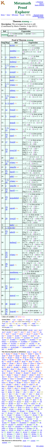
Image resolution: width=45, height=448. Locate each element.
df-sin (19, 407)
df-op (10, 365)
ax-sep (9, 336)
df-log (18, 438)
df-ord (34, 373)
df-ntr (19, 430)
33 (6, 255)
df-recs (11, 382)
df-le (25, 390)
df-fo (16, 376)
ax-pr (32, 336)
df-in (30, 361)
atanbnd (4, 442)
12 (6, 110)
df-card (23, 388)
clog (34, 325)
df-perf (9, 432)
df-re (25, 403)
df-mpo (28, 378)
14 (6, 134)
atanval (12, 279)
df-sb (10, 355)
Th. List (22, 15)
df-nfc (17, 357)
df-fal (30, 354)
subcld (12, 232)
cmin (3, 325)
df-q (25, 396)
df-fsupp (26, 386)
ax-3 (3, 332)
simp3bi (13, 186)
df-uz (18, 396)
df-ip (18, 413)
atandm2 (13, 51)
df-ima (18, 373)
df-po (12, 369)
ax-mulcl (32, 339)
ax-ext (35, 334)
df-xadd (11, 398)
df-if (18, 363)
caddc (25, 323)
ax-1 (35, 330)
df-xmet (29, 424)
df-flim (34, 434)
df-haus (33, 432)
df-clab (32, 355)
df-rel (16, 371)
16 (6, 137)
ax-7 (34, 332)
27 (6, 199)
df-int (25, 365)
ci (16, 323)
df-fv (30, 376)
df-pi (35, 407)
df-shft (11, 403)
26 (6, 191)
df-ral (38, 357)
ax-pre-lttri (32, 345)
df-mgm (35, 420)
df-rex (4, 359)
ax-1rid (31, 343)
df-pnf (31, 388)
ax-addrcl (22, 339)
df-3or (8, 354)
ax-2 (40, 330)
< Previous (39, 2)
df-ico (4, 399)
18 (6, 151)
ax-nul (17, 336)
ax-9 (7, 334)
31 (8, 228)
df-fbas (27, 426)
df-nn (17, 392)
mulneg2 (13, 62)
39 (6, 311)
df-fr (25, 369)
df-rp (32, 396)
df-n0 (37, 394)
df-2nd (16, 380)
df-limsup (19, 405)
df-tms (26, 436)
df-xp (8, 371)
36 (6, 309)
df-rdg (19, 382)
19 (6, 207)
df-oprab (20, 378)
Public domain (27, 446)
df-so (19, 369)
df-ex (37, 354)
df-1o (26, 382)
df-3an (15, 354)
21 (6, 171)
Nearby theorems (39, 5)
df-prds (4, 419)
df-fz (19, 399)
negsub (12, 123)
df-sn (32, 363)
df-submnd (23, 422)
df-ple (34, 413)
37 (6, 286)
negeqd (12, 304)
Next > (41, 4)
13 (6, 149)
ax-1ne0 (22, 343)
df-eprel (4, 369)
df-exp (19, 401)
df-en (31, 384)
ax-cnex (17, 337)
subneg (12, 90)
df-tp (3, 365)
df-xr (9, 390)
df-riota (4, 378)
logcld (12, 172)
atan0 (24, 440)
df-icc (12, 399)
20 (6, 164)
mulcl (12, 80)
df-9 (30, 394)
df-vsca (10, 413)
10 (6, 98)
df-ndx (28, 409)
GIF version (41, 17)
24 (6, 182)
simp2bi (13, 167)
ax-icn (12, 45)
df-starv (31, 411)
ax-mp (12, 228)
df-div (10, 392)
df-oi (16, 388)
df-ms (18, 436)
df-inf (9, 388)
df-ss (37, 361)
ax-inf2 (9, 337)
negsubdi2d (14, 198)
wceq (20, 319)
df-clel (10, 357)
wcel (28, 319)
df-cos (28, 407)
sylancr (12, 66)
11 (8, 103)
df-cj (18, 403)
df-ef (12, 407)
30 (6, 264)
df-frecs (32, 380)
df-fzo (27, 399)
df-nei (34, 430)
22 (6, 173)
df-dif (16, 361)
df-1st (9, 380)
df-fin (18, 386)
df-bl (9, 426)
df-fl (34, 399)
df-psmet (20, 424)
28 (6, 209)
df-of (35, 378)
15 (6, 130)
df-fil (18, 434)
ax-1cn (12, 77)
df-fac (27, 401)
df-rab (27, 359)
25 (6, 189)
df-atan (26, 438)
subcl (12, 158)
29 (6, 218)
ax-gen (9, 332)
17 (6, 142)
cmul (33, 323)
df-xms (9, 436)
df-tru (23, 354)
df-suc (16, 375)
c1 (11, 323)
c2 (26, 325)
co (29, 321)
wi (14, 319)
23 (6, 197)
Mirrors (3, 15)
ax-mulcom (13, 341)
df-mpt (24, 367)
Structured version (38, 15)
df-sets (11, 409)
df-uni (17, 365)
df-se (32, 369)
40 (6, 304)
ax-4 (15, 332)
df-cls (26, 430)
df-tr (31, 367)
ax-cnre (22, 345)
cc (35, 321)
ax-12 (28, 334)
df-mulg (33, 422)
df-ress (4, 411)
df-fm (25, 434)
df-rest (35, 415)
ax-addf (10, 349)
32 (6, 252)
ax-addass (24, 341)
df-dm (37, 371)
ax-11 (21, 334)
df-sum (4, 407)
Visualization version (37, 16)
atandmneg (14, 272)
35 (6, 266)
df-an (34, 352)
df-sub (33, 390)
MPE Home (15, 15)
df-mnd (13, 422)
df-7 (17, 394)
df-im (33, 403)
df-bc (34, 401)
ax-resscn (27, 337)
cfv (13, 321)
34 (6, 257)
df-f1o (23, 376)
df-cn (17, 432)
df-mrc (18, 420)
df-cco (26, 415)
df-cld (11, 430)
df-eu (24, 355)
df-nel (31, 357)
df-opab (16, 367)
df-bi (28, 352)
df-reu (19, 359)
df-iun (32, 365)
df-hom (18, 415)
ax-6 (28, 332)
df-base (36, 409)
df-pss (4, 363)
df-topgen (29, 417)
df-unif (9, 415)
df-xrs (13, 419)
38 (6, 288)
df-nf (3, 355)
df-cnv (23, 371)
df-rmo (11, 359)
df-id (37, 367)
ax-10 (14, 334)
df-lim (9, 375)
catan (7, 327)
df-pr (38, 363)
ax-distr (4, 343)
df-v (33, 359)
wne (37, 319)
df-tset (26, 413)
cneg (10, 325)
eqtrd (12, 103)
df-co (30, 371)
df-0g (10, 417)
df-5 (3, 394)
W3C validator (40, 446)
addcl (12, 176)
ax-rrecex (13, 345)
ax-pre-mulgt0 (26, 347)
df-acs (27, 420)
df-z (3, 396)
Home (8, 15)
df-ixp (24, 384)
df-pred (26, 373)
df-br (8, 367)
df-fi (34, 386)
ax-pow (24, 336)
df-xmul (20, 398)
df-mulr (22, 411)
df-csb (9, 361)
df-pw (25, 363)
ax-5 (22, 332)
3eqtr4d (13, 311)
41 (6, 314)
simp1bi (13, 57)
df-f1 (9, 376)
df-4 (38, 392)
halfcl (12, 225)
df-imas (29, 419)
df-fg (35, 426)
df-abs (10, 405)
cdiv (19, 325)
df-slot (20, 409)
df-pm (16, 384)
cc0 (4, 323)
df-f (3, 376)
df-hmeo (9, 434)
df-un (23, 361)
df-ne (24, 357)
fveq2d (12, 110)
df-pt (37, 417)
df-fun (31, 375)
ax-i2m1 (13, 343)
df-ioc (37, 398)
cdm (6, 321)
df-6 (10, 394)
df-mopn (18, 426)
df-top (11, 428)
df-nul (11, 363)
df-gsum (18, 417)
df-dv (10, 438)
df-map (8, 384)
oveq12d (13, 150)
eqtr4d (12, 208)
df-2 (25, 392)
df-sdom (10, 386)
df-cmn (10, 424)
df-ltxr (17, 390)
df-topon (19, 428)
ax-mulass (34, 341)
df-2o (33, 382)
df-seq (11, 401)
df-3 (31, 392)
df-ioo (29, 398)
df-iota (24, 375)
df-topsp (29, 428)
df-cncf (34, 436)
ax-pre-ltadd (14, 347)
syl (11, 287)
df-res (10, 373)
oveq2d (12, 72)
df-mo (17, 355)
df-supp (24, 380)
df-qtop (21, 419)
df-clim (29, 405)
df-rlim (37, 405)
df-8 (23, 394)
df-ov (12, 378)
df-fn (38, 375)
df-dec (11, 396)
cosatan (33, 440)
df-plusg (13, 411)
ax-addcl (12, 339)
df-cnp (25, 432)
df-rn (3, 373)
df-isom (38, 376)
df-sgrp (4, 422)
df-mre (10, 420)
